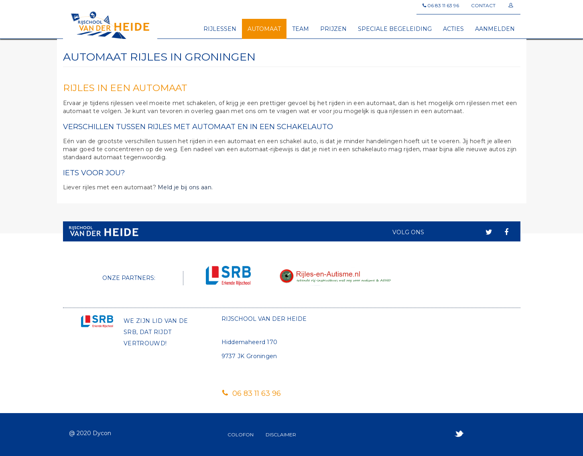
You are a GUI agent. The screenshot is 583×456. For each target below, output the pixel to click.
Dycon (102, 433)
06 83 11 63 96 (251, 393)
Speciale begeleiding (395, 28)
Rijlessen (219, 28)
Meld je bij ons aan (184, 187)
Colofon (241, 435)
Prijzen (333, 28)
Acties (453, 28)
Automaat (264, 28)
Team (300, 28)
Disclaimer (281, 435)
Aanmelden (495, 28)
